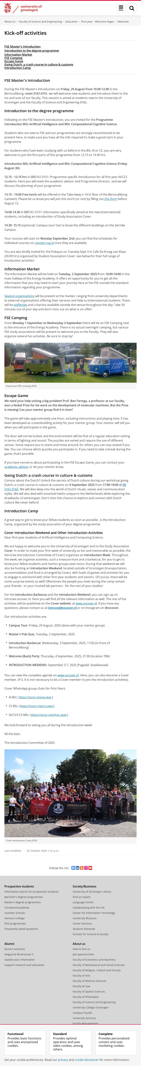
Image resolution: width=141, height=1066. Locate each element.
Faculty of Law (81, 986)
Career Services (82, 923)
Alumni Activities (14, 949)
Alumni (9, 944)
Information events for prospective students (31, 891)
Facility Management (85, 1023)
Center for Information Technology (94, 913)
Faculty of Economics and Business (94, 959)
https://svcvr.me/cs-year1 (37, 706)
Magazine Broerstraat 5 (18, 954)
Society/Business (84, 886)
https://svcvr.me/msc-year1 (49, 715)
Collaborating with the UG (88, 907)
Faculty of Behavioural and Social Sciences (99, 965)
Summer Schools (14, 913)
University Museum (85, 918)
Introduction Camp (17, 68)
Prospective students (19, 886)
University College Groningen (91, 1007)
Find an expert (82, 897)
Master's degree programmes (22, 902)
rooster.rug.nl (44, 243)
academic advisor (16, 467)
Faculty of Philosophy (86, 997)
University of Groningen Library (92, 891)
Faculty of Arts (81, 975)
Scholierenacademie (16, 907)
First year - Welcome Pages (97, 21)
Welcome (123, 21)
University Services (84, 1018)
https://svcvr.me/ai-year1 (36, 697)
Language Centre (83, 902)
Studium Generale (84, 929)
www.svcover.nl (86, 603)
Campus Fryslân (82, 1012)
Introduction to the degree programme (31, 51)
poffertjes (20, 305)
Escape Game (13, 61)
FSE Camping (13, 58)
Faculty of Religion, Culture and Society (97, 970)
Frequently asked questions (21, 929)
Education (71, 21)
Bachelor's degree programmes (23, 897)
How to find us (81, 949)
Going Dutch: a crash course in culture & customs (38, 65)
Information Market (18, 55)
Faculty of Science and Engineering (40, 21)
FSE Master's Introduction (22, 47)
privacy (63, 1060)
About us (9, 21)
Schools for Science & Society (90, 934)
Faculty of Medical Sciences (89, 981)
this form (110, 199)
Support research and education (24, 965)
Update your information (19, 959)
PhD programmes (15, 923)
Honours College (14, 918)
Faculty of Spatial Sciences (89, 991)
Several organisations (19, 296)
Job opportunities (83, 954)
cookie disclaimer (87, 1060)
